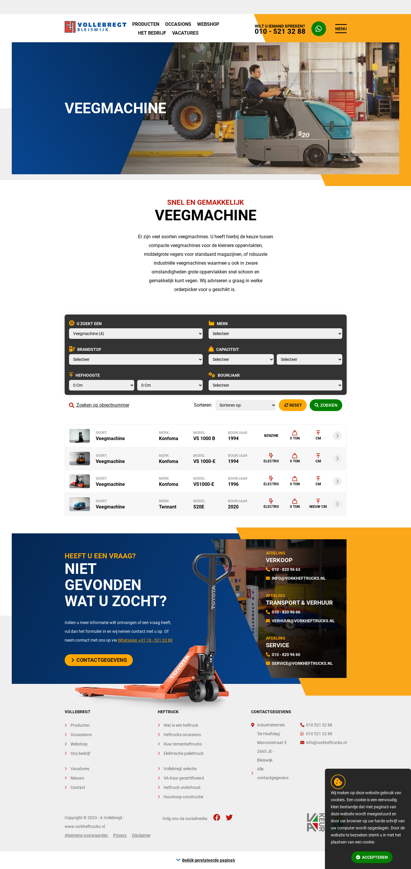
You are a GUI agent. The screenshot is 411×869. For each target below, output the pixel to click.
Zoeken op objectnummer (99, 405)
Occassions (81, 734)
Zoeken (326, 405)
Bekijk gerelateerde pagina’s (208, 860)
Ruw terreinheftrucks (183, 744)
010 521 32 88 (316, 725)
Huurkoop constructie (183, 796)
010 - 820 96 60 (286, 654)
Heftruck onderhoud (182, 787)
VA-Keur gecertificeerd (184, 778)
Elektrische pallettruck (184, 753)
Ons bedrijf (80, 753)
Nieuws (77, 778)
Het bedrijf (152, 33)
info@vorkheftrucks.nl (299, 578)
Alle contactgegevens (272, 773)
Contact (78, 787)
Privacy (120, 835)
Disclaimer (141, 835)
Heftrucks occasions (182, 734)
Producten (145, 24)
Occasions (178, 24)
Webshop (208, 24)
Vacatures (185, 33)
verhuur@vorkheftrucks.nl (303, 620)
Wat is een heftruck (181, 725)
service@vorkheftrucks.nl (302, 663)
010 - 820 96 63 (286, 569)
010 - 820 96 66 (286, 612)
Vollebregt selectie (180, 768)
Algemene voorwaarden (87, 835)
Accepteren (372, 857)
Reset (293, 405)
